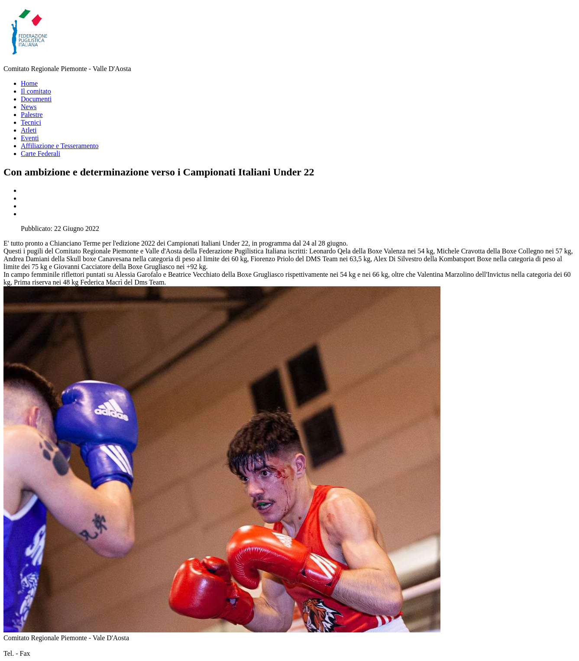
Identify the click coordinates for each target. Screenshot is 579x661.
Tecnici (31, 122)
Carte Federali (40, 153)
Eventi (30, 138)
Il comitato (36, 91)
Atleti (28, 130)
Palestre (32, 114)
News (28, 106)
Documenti (36, 99)
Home (29, 83)
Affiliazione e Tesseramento (60, 145)
